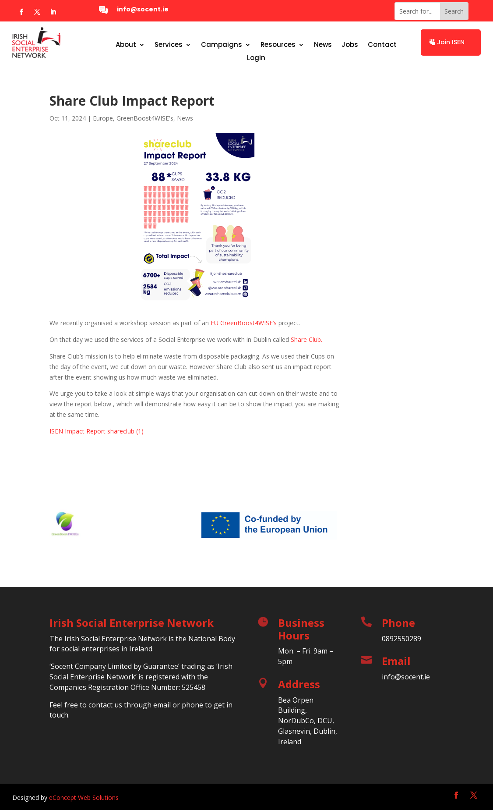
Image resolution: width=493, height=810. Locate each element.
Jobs (350, 45)
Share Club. (306, 339)
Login (256, 58)
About (126, 45)
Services (169, 45)
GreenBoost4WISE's (144, 118)
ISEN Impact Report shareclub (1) (96, 431)
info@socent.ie (143, 9)
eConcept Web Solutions (84, 797)
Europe (103, 118)
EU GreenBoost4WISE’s (244, 323)
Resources (278, 45)
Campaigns (221, 45)
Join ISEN (451, 42)
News (323, 45)
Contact (382, 45)
